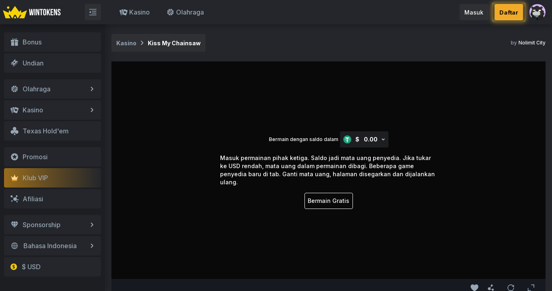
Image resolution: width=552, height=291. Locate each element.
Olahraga (185, 12)
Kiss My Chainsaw (174, 43)
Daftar (509, 12)
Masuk (473, 12)
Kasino (135, 12)
